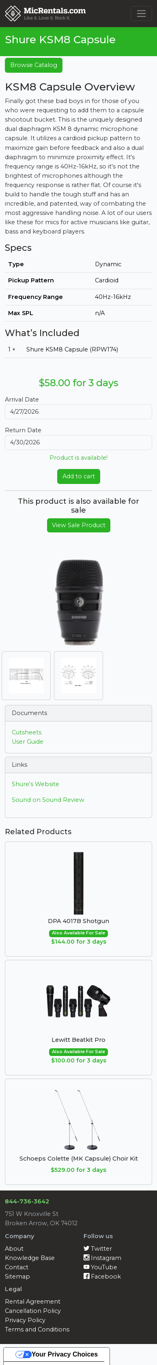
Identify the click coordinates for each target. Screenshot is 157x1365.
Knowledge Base (30, 1258)
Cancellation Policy (33, 1311)
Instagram (102, 1258)
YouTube (100, 1267)
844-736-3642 (27, 1201)
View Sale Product (78, 525)
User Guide (27, 741)
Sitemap (17, 1276)
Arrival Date (22, 399)
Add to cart (78, 476)
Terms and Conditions (37, 1329)
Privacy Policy (25, 1320)
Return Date (23, 430)
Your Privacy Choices (65, 1354)
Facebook (102, 1276)
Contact (16, 1267)
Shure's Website (35, 784)
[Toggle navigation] (141, 13)
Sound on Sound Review (48, 799)
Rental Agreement (32, 1301)
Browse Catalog (33, 65)
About (14, 1248)
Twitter (98, 1248)
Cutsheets (26, 732)
